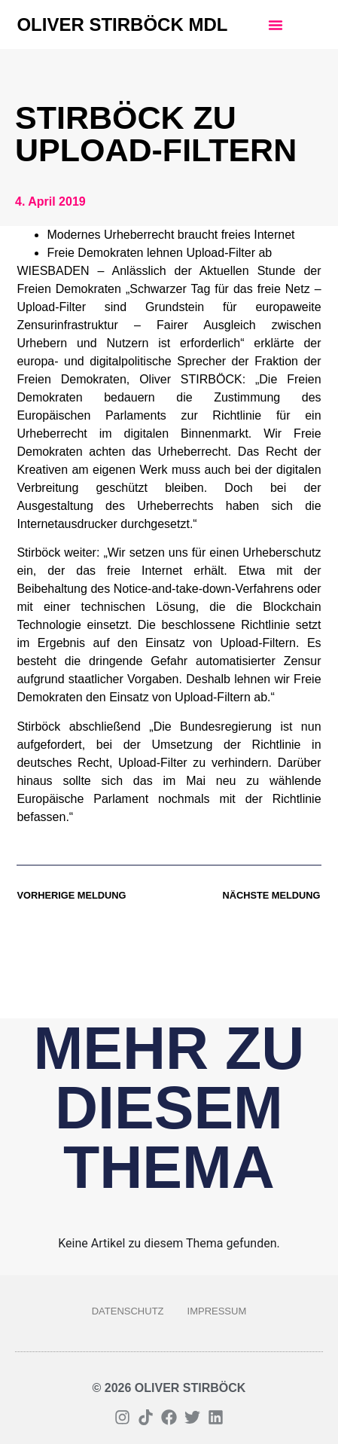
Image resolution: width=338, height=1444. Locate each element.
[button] (275, 25)
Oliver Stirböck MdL (122, 24)
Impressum (217, 1311)
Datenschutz (128, 1311)
